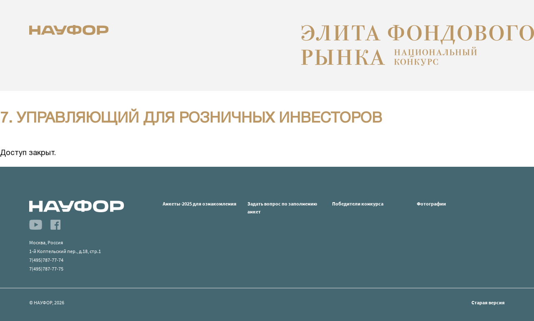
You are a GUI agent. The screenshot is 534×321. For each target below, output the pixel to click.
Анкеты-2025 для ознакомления (200, 204)
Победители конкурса (357, 204)
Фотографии (431, 204)
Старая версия (488, 302)
